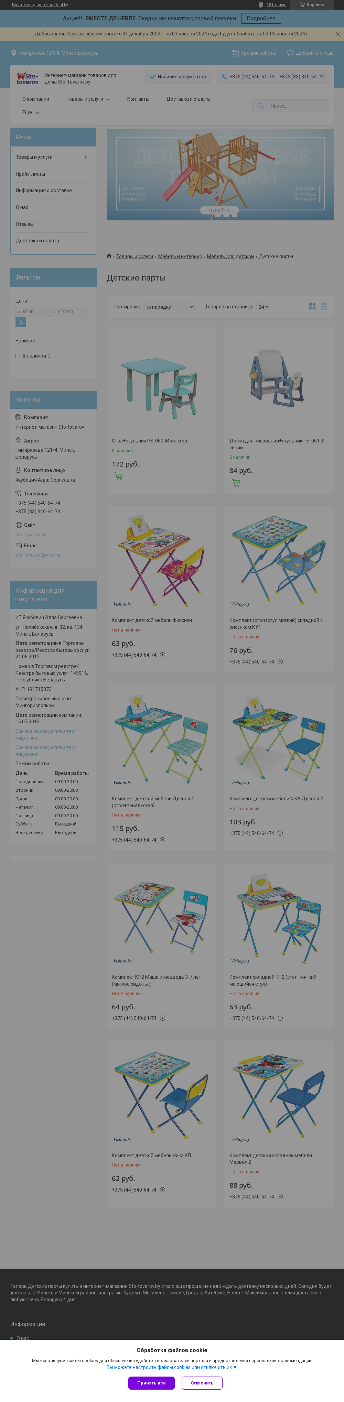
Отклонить (202, 1382)
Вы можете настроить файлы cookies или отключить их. (170, 1367)
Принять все (151, 1382)
